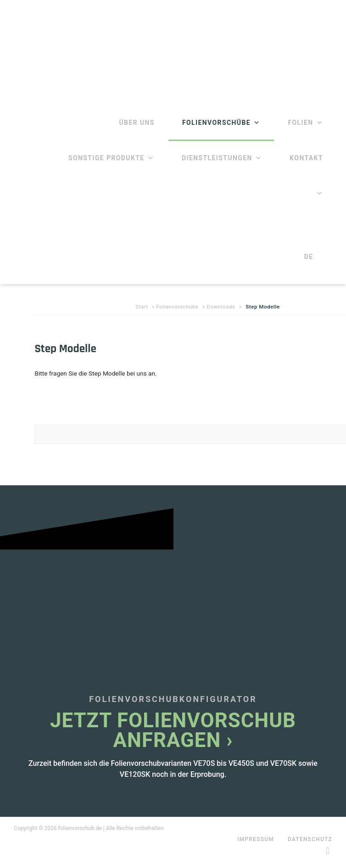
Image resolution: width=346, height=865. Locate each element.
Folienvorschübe (177, 306)
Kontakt (306, 158)
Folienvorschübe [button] (221, 122)
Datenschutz (310, 839)
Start (141, 306)
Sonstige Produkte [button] (111, 158)
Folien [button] (305, 122)
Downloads (220, 306)
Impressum (255, 839)
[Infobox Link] (173, 672)
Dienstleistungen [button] (222, 158)
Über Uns (136, 122)
